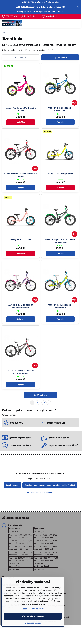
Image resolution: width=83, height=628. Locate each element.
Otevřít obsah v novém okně (40, 492)
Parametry (60, 57)
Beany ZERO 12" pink (20, 239)
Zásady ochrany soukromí (33, 608)
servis (26, 11)
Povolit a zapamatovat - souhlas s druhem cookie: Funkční (50, 485)
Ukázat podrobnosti (33, 622)
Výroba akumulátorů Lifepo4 (51, 11)
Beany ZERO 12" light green (60, 174)
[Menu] (77, 23)
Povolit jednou (12, 485)
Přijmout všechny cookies (33, 616)
